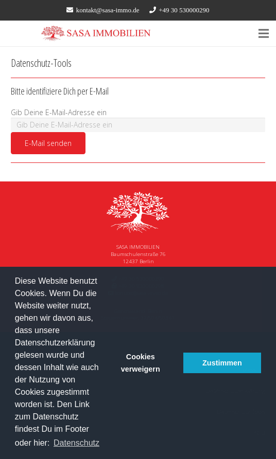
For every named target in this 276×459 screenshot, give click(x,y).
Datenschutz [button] (76, 442)
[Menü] (263, 33)
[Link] (96, 33)
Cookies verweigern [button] (140, 363)
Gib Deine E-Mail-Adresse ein (59, 112)
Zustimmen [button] (222, 363)
